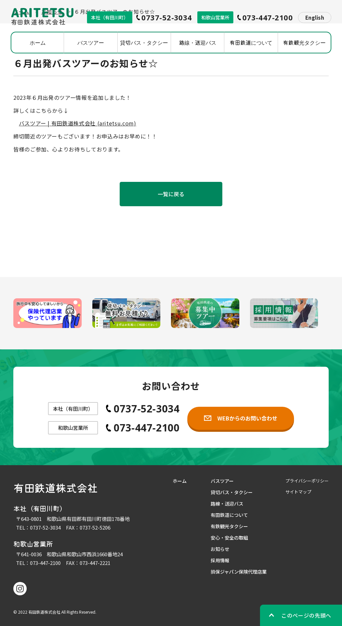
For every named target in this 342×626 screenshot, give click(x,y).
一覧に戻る (171, 194)
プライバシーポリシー (307, 481)
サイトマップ (298, 492)
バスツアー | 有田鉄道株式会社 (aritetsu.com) (77, 123)
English (314, 17)
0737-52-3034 (45, 527)
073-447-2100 (45, 562)
